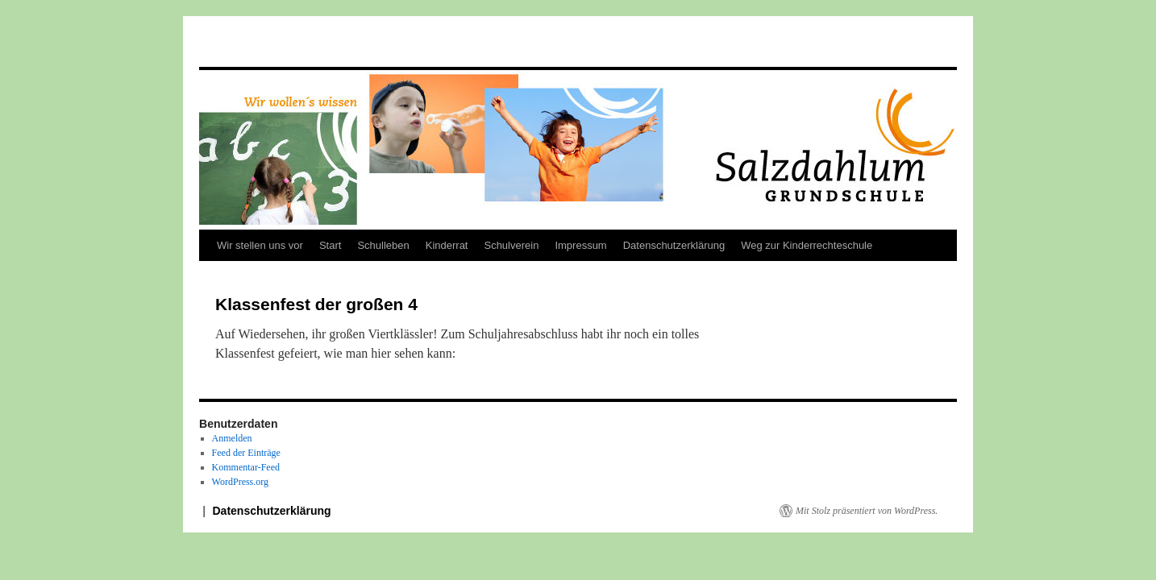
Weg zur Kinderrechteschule (806, 245)
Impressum (580, 245)
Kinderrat (447, 245)
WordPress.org (240, 481)
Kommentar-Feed (246, 467)
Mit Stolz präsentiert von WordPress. (867, 510)
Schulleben (383, 245)
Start (330, 245)
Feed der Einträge (246, 452)
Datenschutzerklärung (674, 245)
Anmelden (232, 438)
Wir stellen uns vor (260, 245)
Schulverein (511, 245)
